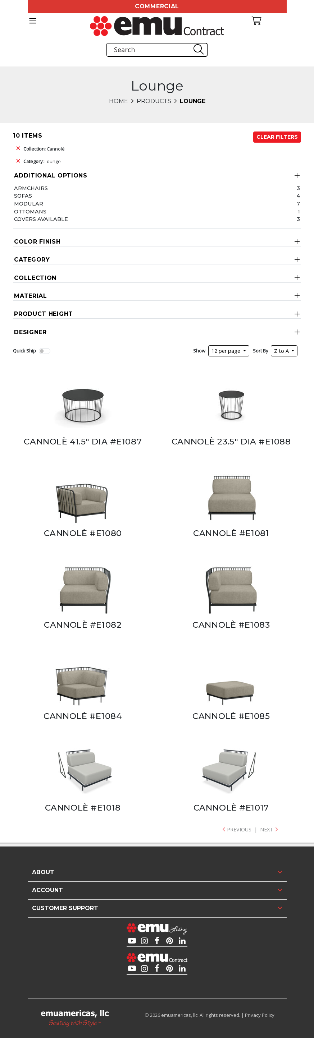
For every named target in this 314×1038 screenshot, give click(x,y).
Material (30, 295)
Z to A (282, 350)
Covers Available (41, 219)
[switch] (44, 351)
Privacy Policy (259, 1015)
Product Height (43, 313)
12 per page (226, 350)
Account (47, 890)
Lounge (42, 161)
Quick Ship (24, 350)
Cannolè (44, 149)
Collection (35, 278)
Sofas (23, 196)
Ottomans (30, 211)
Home (118, 101)
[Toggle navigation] (32, 20)
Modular (28, 203)
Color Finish (37, 241)
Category (32, 259)
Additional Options (50, 175)
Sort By (260, 350)
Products (154, 101)
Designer (30, 332)
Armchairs (31, 188)
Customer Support (65, 908)
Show (199, 350)
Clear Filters (277, 137)
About (43, 872)
